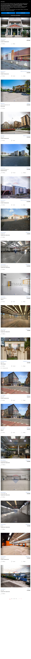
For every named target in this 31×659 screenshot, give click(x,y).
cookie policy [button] (20, 5)
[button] (29, 1)
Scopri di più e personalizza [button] (15, 15)
